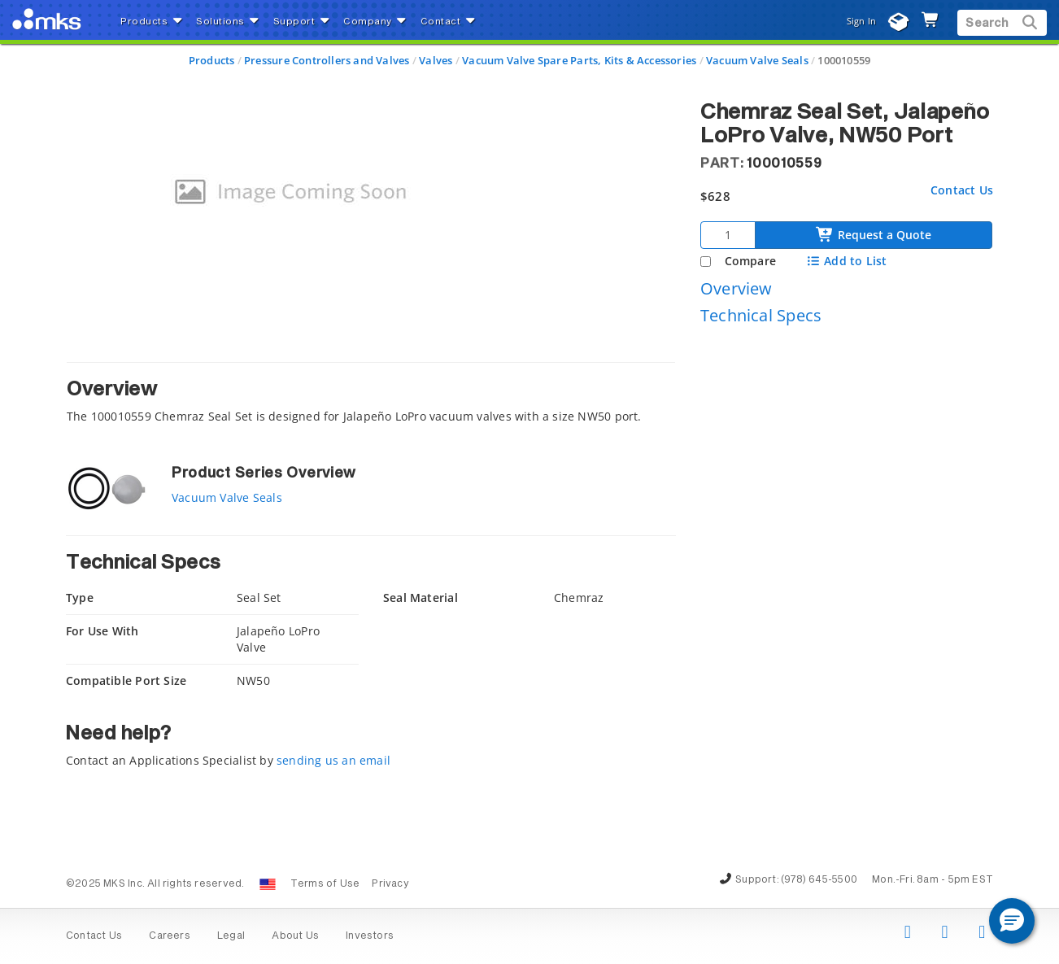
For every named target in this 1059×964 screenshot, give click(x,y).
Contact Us (961, 190)
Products (212, 60)
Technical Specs (760, 315)
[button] (1012, 921)
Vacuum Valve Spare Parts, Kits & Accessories (579, 60)
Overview (736, 288)
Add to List (846, 260)
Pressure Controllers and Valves (327, 60)
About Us (295, 936)
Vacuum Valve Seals (757, 60)
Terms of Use (325, 884)
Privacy (390, 884)
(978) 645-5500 (819, 880)
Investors (370, 936)
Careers (169, 936)
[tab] (371, 397)
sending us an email (333, 760)
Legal (231, 936)
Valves (435, 60)
